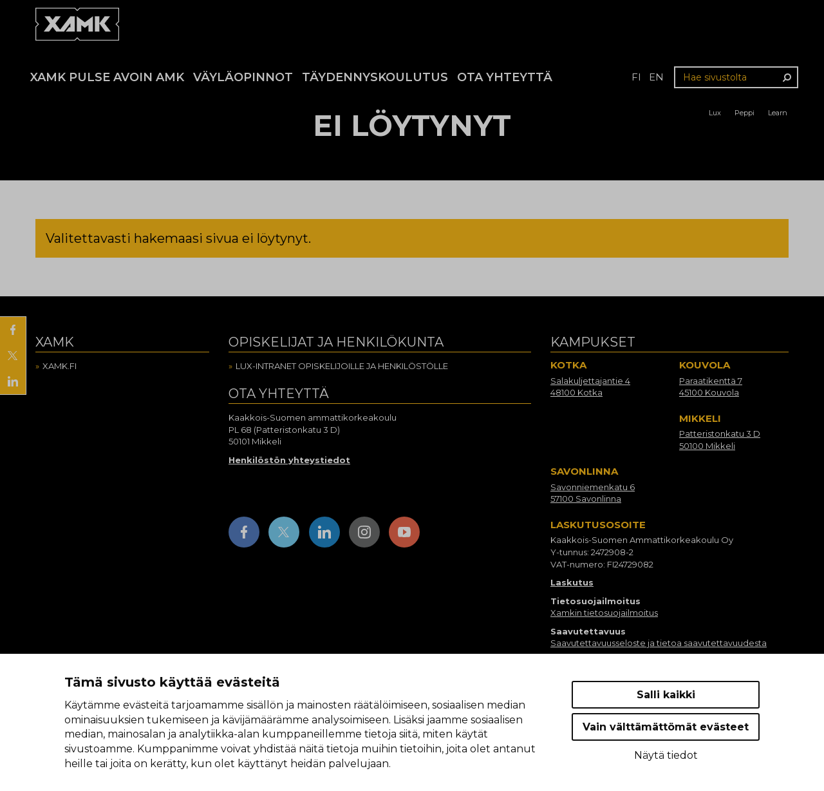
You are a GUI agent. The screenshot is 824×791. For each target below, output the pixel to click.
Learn (777, 112)
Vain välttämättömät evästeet (666, 727)
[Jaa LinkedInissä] (13, 381)
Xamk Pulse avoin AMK (107, 77)
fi (636, 77)
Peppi (744, 112)
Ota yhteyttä (504, 77)
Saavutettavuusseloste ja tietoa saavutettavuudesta (658, 643)
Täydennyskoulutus (375, 77)
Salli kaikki (666, 695)
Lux (715, 112)
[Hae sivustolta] (736, 77)
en (656, 77)
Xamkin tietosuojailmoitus (604, 612)
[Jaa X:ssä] (13, 355)
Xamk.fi (59, 366)
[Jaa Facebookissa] (13, 330)
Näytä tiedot (666, 755)
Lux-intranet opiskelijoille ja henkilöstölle (342, 366)
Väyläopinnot (243, 77)
